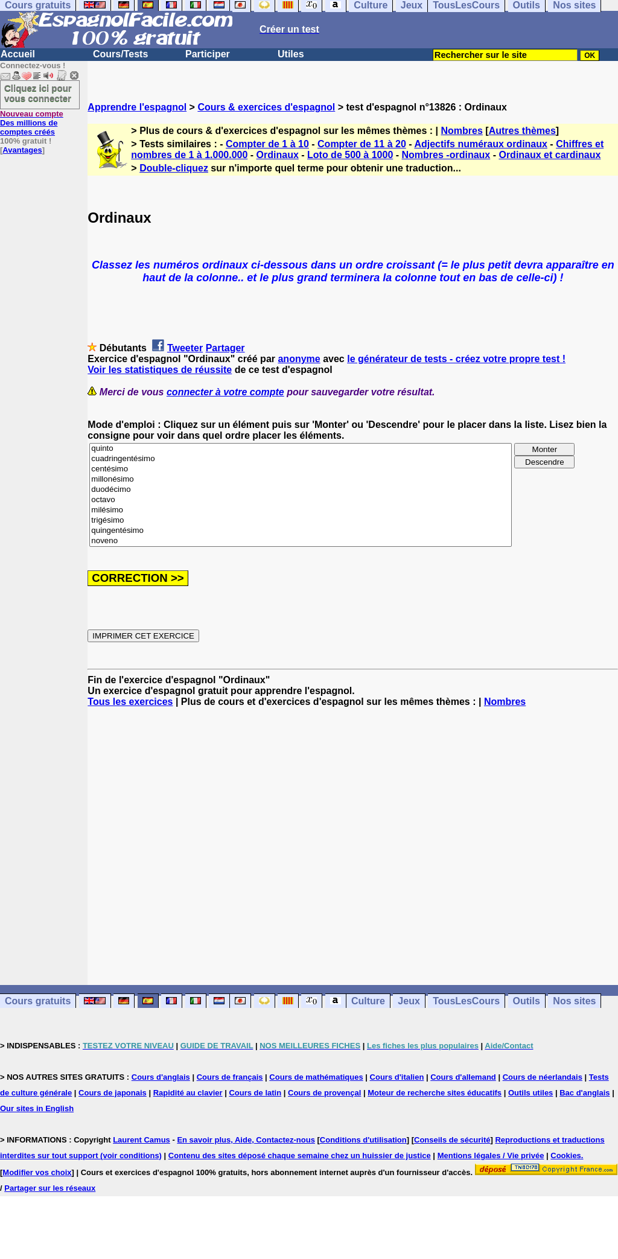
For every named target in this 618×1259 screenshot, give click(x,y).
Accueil (18, 54)
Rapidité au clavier (188, 1092)
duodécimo (300, 490)
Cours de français (230, 1077)
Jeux (408, 1001)
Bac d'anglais (584, 1092)
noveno (300, 541)
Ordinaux (277, 155)
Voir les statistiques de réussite (160, 370)
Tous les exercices (130, 701)
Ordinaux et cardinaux (549, 155)
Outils (526, 1001)
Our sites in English (37, 1108)
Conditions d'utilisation (363, 1139)
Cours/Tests (120, 54)
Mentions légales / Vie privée (491, 1155)
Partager (225, 348)
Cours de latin (255, 1092)
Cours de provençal (324, 1092)
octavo (300, 500)
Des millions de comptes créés (31, 122)
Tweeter (185, 348)
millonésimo (300, 479)
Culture (368, 1001)
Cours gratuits (38, 1001)
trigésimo (300, 520)
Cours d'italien (397, 1077)
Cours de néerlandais (542, 1077)
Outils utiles (530, 1092)
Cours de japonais (112, 1092)
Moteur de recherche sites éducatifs (435, 1092)
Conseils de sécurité (452, 1139)
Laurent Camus (141, 1139)
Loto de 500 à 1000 (350, 155)
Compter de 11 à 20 (361, 144)
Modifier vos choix (36, 1172)
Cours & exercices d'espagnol (266, 107)
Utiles (291, 54)
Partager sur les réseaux (49, 1188)
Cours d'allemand (463, 1077)
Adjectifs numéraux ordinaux (480, 144)
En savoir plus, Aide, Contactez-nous (246, 1139)
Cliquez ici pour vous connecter (38, 93)
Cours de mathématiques (316, 1077)
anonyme (299, 359)
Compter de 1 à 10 (267, 144)
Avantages (22, 150)
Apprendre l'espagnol (137, 107)
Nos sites (574, 1001)
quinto (300, 449)
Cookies (565, 1155)
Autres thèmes (522, 131)
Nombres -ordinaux (446, 155)
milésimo (300, 510)
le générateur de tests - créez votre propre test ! (456, 359)
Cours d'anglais (161, 1077)
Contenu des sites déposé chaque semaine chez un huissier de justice (299, 1155)
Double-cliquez (173, 168)
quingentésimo (300, 531)
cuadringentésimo (300, 459)
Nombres (462, 131)
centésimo (300, 469)
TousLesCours (466, 1001)
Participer (207, 54)
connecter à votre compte (225, 392)
